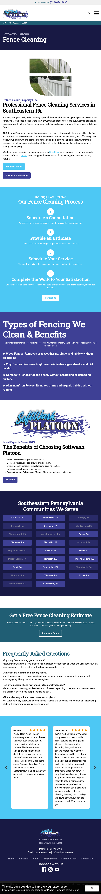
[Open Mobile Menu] (96, 13)
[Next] (94, 767)
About (36, 859)
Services (24, 859)
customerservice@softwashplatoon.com (53, 852)
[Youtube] (57, 869)
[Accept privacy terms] (92, 888)
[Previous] (6, 767)
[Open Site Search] (89, 14)
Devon (24, 155)
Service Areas (69, 859)
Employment (50, 859)
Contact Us (87, 859)
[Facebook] (44, 869)
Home (11, 859)
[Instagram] (50, 869)
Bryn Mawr (54, 152)
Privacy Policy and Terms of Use (63, 890)
